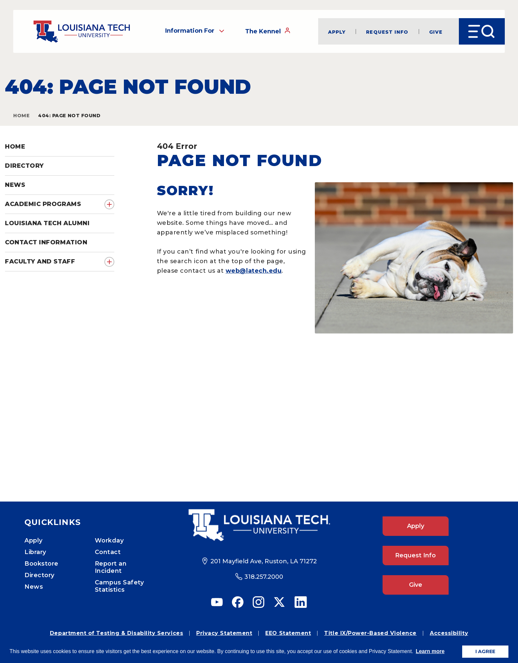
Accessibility (449, 633)
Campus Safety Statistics (119, 586)
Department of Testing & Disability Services (116, 633)
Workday (109, 540)
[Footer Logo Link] (259, 525)
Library (35, 552)
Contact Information (46, 242)
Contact (108, 552)
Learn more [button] (430, 651)
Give (435, 31)
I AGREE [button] (485, 651)
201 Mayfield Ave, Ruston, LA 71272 (263, 561)
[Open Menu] (482, 31)
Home (21, 116)
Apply (337, 31)
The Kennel (268, 31)
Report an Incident (111, 567)
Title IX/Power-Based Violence (370, 633)
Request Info (387, 31)
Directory (39, 575)
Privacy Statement (224, 633)
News (33, 586)
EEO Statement (288, 633)
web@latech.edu (254, 270)
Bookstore (41, 563)
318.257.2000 (263, 576)
